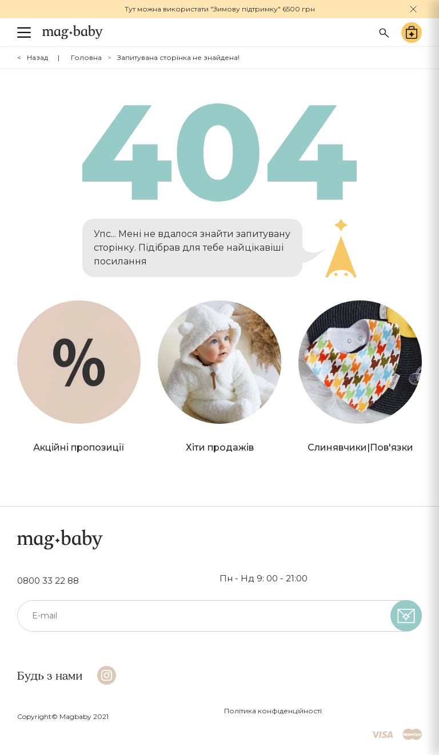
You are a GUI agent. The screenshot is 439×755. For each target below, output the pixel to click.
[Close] (413, 9)
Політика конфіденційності (273, 710)
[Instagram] (106, 675)
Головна (86, 57)
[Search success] (384, 32)
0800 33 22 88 (48, 580)
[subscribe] (406, 616)
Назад (37, 57)
